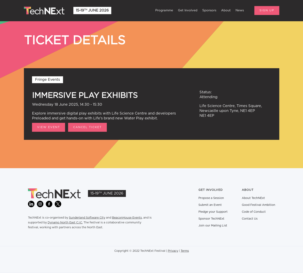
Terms (185, 251)
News (240, 10)
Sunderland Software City (87, 217)
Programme (164, 10)
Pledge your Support (213, 211)
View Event (48, 127)
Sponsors (209, 10)
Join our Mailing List (212, 225)
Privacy (173, 251)
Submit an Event (210, 205)
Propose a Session (211, 198)
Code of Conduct (254, 211)
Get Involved (187, 10)
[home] (44, 10)
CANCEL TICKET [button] (87, 127)
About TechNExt (253, 198)
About (226, 10)
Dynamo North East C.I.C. (65, 222)
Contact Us (250, 218)
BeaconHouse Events (127, 217)
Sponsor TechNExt (211, 218)
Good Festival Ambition (258, 205)
